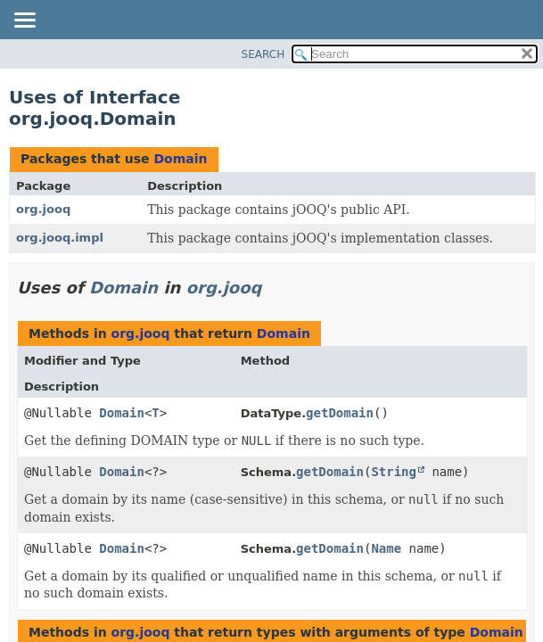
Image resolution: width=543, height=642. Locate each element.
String (393, 472)
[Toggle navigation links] (24, 21)
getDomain (340, 413)
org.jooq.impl (59, 237)
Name (386, 548)
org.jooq (43, 209)
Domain (180, 159)
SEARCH (263, 54)
